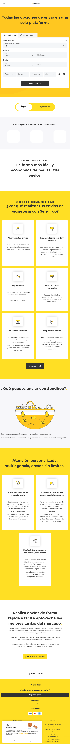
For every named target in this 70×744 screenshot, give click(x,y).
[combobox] (20, 57)
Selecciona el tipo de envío (14, 45)
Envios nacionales (52, 741)
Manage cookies (12, 741)
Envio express (52, 739)
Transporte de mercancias (52, 729)
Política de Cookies (23, 733)
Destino (8, 62)
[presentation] (50, 57)
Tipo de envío (35, 42)
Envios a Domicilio (52, 736)
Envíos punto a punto (52, 734)
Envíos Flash (52, 732)
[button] (35, 47)
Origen (8, 52)
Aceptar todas (31, 741)
